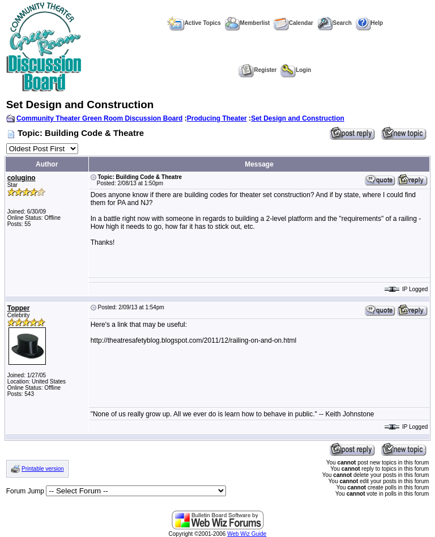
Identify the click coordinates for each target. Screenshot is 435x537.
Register (257, 70)
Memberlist (247, 23)
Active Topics (194, 23)
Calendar (293, 23)
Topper (18, 308)
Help (369, 23)
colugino (21, 178)
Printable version (42, 469)
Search (334, 23)
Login (295, 70)
